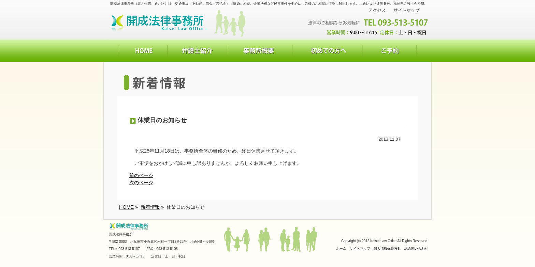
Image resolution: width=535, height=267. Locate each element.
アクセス (377, 10)
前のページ (141, 175)
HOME (143, 51)
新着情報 (150, 207)
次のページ (141, 182)
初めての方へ (328, 51)
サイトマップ (406, 10)
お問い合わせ (390, 51)
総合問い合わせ (416, 248)
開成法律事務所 (159, 22)
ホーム (341, 248)
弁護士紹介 (197, 51)
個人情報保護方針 (387, 248)
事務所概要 (260, 51)
